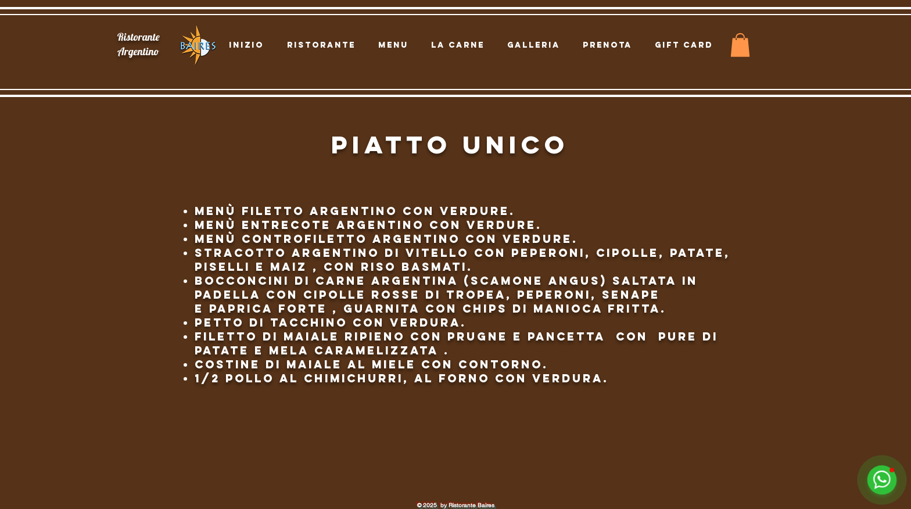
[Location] (80, 68)
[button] (740, 45)
